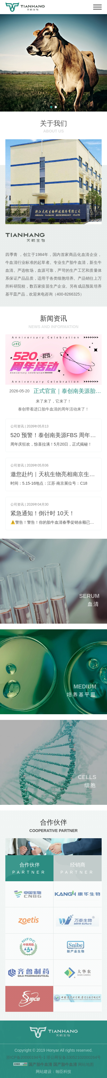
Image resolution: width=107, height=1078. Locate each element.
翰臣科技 (63, 1071)
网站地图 (86, 1064)
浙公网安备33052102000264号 (73, 1057)
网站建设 (44, 1071)
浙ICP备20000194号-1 (26, 1057)
